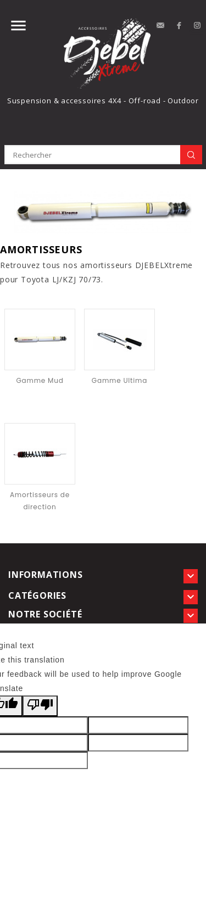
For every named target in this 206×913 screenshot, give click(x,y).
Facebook (179, 26)
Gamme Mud (39, 380)
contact (160, 26)
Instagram (198, 26)
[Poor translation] (40, 705)
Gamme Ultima (119, 380)
